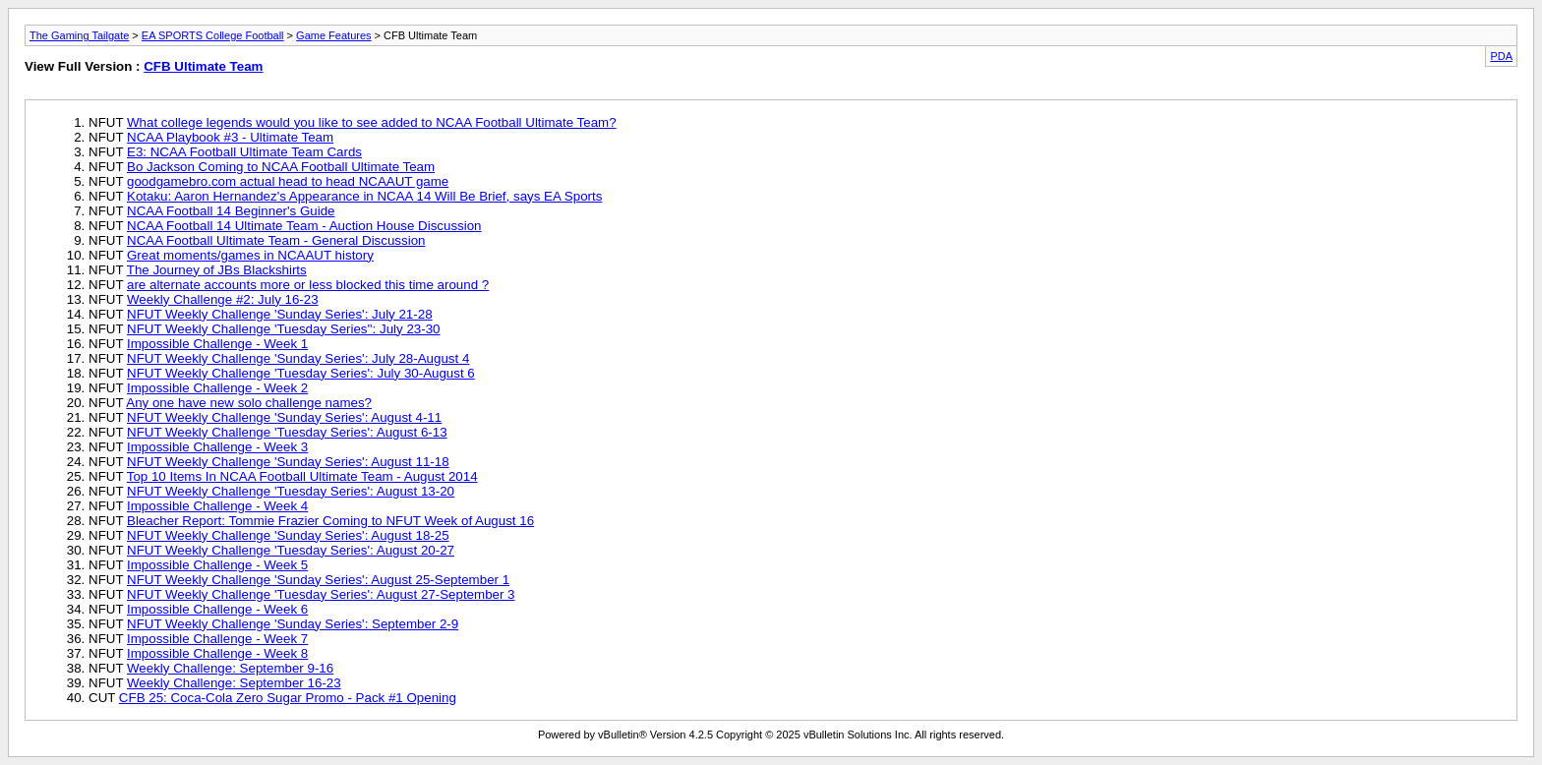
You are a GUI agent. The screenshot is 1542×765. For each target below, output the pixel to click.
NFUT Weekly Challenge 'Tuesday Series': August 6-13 (287, 432)
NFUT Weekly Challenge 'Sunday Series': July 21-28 (280, 314)
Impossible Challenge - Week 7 (217, 638)
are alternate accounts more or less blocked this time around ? (308, 284)
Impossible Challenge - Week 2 (217, 388)
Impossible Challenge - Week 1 (217, 343)
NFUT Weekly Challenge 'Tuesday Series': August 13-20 (290, 491)
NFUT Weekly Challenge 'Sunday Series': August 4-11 (284, 417)
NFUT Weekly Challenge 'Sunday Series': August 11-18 (288, 461)
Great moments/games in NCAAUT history (250, 255)
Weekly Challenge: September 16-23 (234, 683)
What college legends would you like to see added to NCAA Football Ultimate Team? (372, 122)
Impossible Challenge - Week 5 (217, 565)
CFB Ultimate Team (203, 66)
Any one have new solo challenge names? (249, 402)
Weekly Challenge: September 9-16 (230, 668)
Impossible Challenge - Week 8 (217, 653)
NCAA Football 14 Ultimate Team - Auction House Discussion (304, 225)
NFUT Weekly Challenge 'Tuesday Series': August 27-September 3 (321, 594)
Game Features (333, 35)
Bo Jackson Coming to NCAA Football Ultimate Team (281, 166)
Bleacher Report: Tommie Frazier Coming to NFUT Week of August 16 (330, 520)
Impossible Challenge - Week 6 (217, 609)
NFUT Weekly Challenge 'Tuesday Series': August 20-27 (290, 550)
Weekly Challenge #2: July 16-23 (223, 299)
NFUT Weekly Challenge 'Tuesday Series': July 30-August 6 (301, 373)
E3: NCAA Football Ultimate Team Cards (244, 152)
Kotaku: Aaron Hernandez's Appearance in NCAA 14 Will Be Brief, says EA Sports (364, 196)
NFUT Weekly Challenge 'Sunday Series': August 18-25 (288, 535)
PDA (1501, 56)
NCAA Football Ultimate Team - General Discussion (276, 240)
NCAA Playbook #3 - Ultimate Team (230, 137)
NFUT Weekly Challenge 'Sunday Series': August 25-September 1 (318, 579)
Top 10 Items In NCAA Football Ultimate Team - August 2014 (302, 476)
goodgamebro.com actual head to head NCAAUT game (287, 181)
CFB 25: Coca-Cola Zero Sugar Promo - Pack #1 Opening (287, 697)
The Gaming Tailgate (79, 35)
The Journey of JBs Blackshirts (217, 270)
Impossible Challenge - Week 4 (217, 506)
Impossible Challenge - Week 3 (217, 447)
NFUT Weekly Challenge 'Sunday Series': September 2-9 (292, 624)
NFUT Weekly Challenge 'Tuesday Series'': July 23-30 (284, 329)
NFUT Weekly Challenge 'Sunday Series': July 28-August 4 (298, 358)
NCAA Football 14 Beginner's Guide (230, 211)
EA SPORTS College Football (213, 35)
